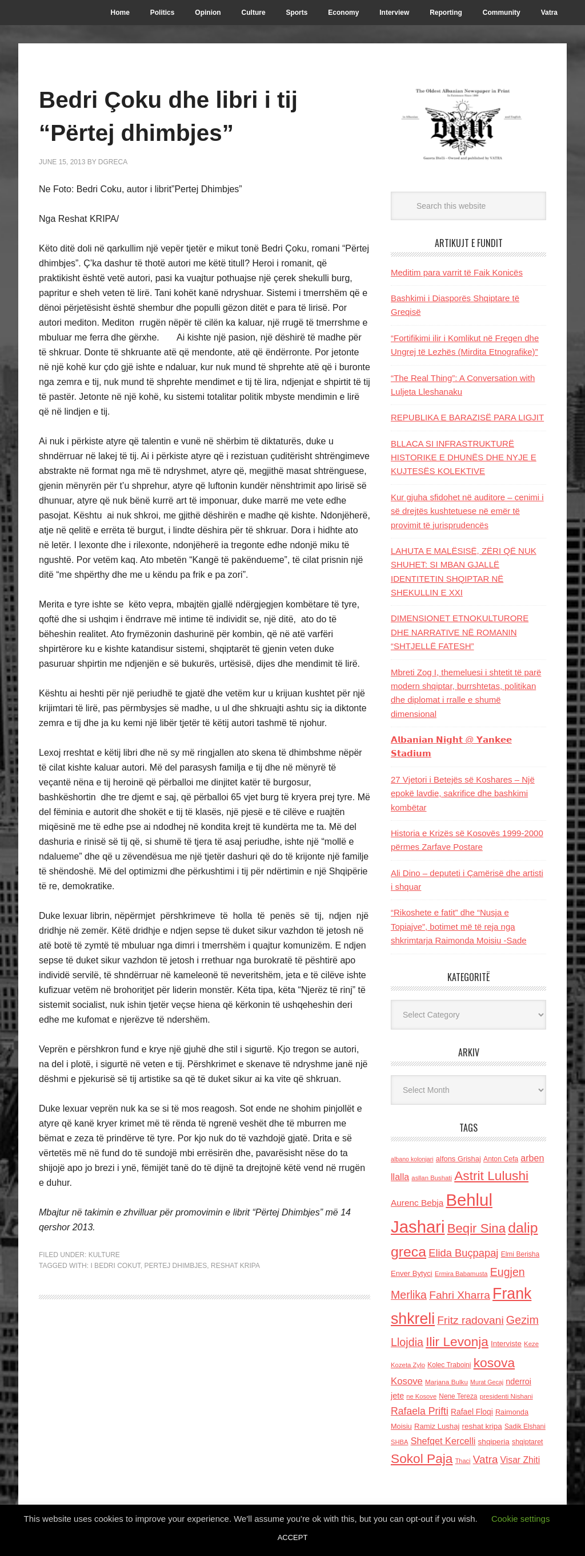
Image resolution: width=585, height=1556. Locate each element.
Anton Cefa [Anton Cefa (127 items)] (500, 1159)
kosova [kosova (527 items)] (494, 1362)
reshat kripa (235, 1266)
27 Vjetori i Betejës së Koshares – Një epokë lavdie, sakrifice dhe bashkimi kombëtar (463, 793)
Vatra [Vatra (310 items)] (485, 1459)
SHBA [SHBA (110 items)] (399, 1442)
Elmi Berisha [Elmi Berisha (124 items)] (520, 1254)
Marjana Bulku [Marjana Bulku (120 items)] (446, 1381)
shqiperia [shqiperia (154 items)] (494, 1441)
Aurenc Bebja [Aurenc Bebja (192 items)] (417, 1202)
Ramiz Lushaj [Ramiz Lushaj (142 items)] (436, 1426)
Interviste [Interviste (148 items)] (506, 1343)
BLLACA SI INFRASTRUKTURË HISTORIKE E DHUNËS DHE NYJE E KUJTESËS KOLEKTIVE (463, 457)
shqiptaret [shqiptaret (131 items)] (527, 1442)
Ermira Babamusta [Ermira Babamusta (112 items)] (461, 1273)
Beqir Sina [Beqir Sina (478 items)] (476, 1228)
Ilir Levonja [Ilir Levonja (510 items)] (457, 1341)
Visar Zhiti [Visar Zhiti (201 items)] (520, 1460)
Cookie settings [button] (520, 1518)
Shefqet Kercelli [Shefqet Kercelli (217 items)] (443, 1441)
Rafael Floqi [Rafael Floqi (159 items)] (472, 1412)
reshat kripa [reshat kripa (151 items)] (482, 1426)
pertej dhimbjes (175, 1266)
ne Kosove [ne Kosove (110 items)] (421, 1396)
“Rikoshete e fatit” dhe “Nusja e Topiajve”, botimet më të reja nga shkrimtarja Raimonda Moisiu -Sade (459, 926)
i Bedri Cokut (115, 1266)
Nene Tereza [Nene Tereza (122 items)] (458, 1396)
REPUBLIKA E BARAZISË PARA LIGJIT (467, 417)
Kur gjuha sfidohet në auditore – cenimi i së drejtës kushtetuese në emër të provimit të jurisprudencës (467, 511)
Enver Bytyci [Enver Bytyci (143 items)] (411, 1273)
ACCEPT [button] (293, 1537)
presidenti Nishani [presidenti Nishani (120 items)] (506, 1396)
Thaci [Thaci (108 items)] (463, 1460)
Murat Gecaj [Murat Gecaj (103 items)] (486, 1382)
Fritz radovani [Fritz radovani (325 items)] (470, 1320)
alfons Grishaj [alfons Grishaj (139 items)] (458, 1158)
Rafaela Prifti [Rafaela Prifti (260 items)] (419, 1411)
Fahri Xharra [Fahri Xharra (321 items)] (459, 1295)
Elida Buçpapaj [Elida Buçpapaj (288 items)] (463, 1253)
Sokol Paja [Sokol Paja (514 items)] (421, 1458)
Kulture (104, 1255)
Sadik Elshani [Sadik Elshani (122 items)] (525, 1427)
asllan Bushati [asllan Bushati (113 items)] (431, 1177)
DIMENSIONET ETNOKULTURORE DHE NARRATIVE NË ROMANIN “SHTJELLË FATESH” (459, 632)
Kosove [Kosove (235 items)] (407, 1381)
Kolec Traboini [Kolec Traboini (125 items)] (449, 1365)
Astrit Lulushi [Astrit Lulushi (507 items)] (491, 1175)
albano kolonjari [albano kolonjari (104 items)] (412, 1159)
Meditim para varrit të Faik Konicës (457, 272)
